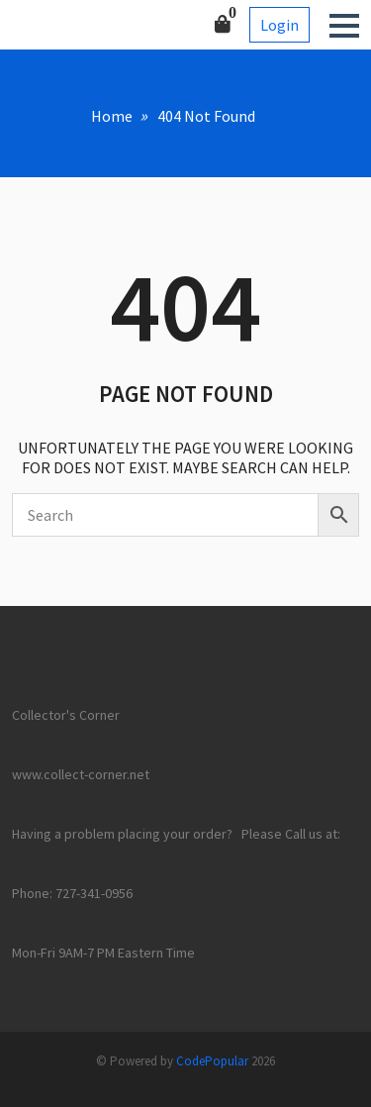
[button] (344, 26)
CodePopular (212, 1061)
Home (112, 116)
